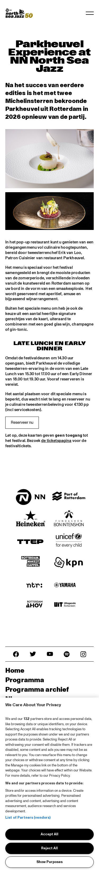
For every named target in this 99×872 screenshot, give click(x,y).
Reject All (49, 848)
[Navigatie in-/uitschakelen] (90, 13)
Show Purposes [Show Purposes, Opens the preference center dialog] (49, 862)
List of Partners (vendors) (27, 817)
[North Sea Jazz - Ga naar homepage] (19, 13)
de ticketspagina (56, 441)
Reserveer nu (22, 422)
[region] (49, 784)
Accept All (49, 834)
